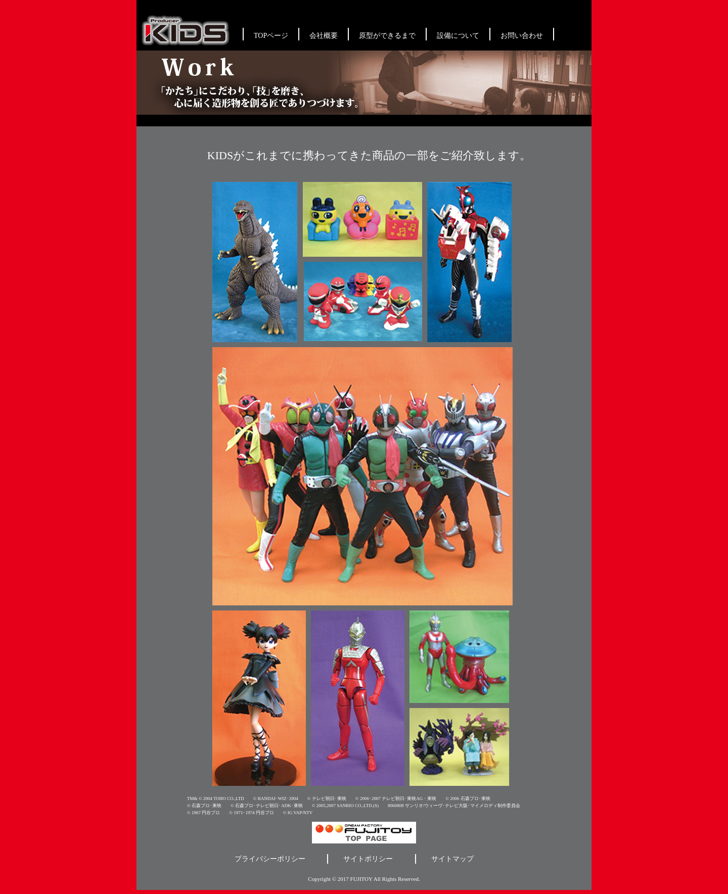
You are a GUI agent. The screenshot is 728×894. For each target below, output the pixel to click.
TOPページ (271, 35)
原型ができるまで (387, 35)
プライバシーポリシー (270, 859)
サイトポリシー (368, 859)
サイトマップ (452, 859)
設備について (458, 35)
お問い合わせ (521, 35)
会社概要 (323, 35)
